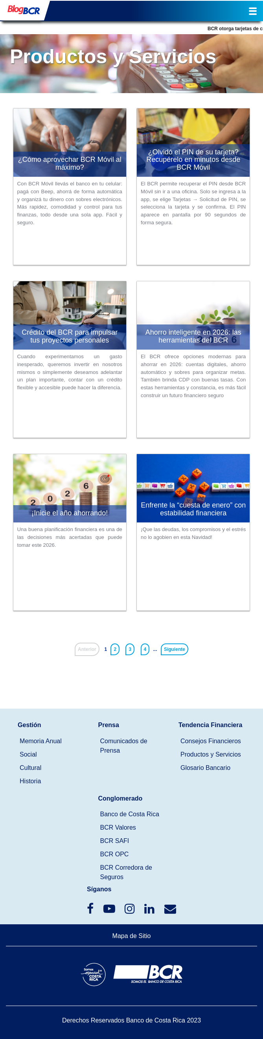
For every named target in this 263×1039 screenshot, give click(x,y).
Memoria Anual (41, 741)
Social (28, 754)
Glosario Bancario (205, 767)
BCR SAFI (114, 840)
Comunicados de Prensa (123, 746)
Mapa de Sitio (131, 936)
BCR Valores (118, 827)
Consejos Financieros (210, 741)
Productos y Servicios (210, 754)
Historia (30, 781)
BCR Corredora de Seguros (126, 872)
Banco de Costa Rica (129, 814)
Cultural (30, 767)
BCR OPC (114, 854)
